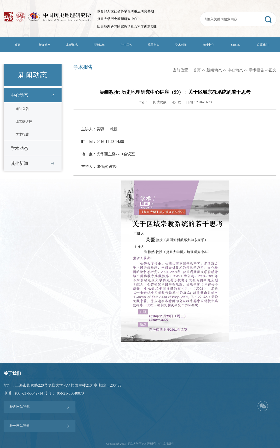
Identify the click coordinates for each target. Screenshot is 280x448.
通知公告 (22, 109)
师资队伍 (99, 45)
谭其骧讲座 (24, 121)
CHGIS (235, 45)
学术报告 (22, 134)
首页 (17, 45)
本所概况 (72, 45)
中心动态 (19, 95)
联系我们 (263, 45)
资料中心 (208, 45)
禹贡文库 (153, 45)
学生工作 (126, 45)
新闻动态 (44, 45)
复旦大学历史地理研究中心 (117, 18)
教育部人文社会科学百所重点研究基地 (125, 11)
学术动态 (19, 148)
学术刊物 (181, 45)
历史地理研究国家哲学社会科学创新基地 (127, 26)
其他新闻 (19, 163)
